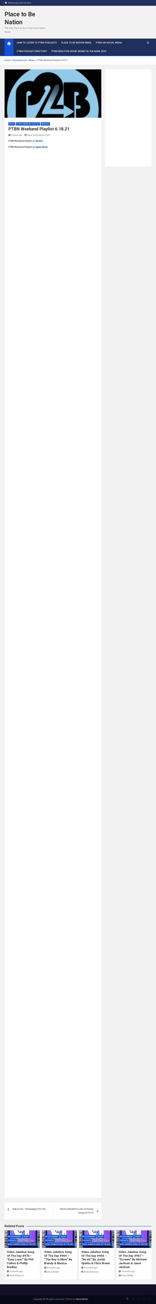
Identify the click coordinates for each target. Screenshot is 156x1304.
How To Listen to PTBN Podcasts (37, 42)
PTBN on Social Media (109, 42)
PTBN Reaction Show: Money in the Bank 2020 (78, 51)
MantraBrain (82, 1299)
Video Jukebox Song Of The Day (22, 1244)
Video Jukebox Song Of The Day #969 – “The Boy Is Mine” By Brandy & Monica (58, 1257)
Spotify (39, 141)
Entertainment (14, 1237)
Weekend (45, 124)
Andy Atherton (15, 1275)
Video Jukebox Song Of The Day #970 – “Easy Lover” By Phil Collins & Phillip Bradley (20, 1259)
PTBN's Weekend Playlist (28, 124)
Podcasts (12, 1240)
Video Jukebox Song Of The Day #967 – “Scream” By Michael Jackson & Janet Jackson (133, 1259)
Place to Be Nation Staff (37, 135)
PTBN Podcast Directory (32, 51)
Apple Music (41, 147)
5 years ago (15, 135)
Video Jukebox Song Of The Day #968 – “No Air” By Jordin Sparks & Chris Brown (95, 1257)
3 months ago (15, 1271)
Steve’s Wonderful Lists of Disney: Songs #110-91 (77, 1211)
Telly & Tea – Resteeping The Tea (28, 1209)
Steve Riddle (51, 1272)
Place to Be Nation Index (76, 42)
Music (11, 124)
